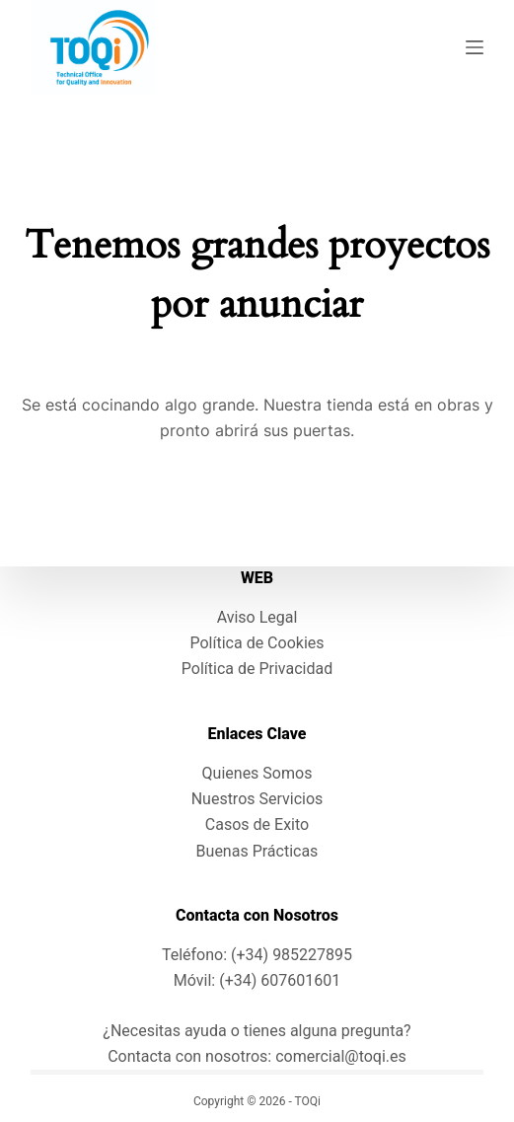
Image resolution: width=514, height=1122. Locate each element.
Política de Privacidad (257, 668)
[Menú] (474, 47)
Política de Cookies (256, 643)
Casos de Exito (257, 824)
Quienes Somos (257, 773)
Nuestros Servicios (257, 798)
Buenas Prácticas (257, 851)
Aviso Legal (257, 617)
